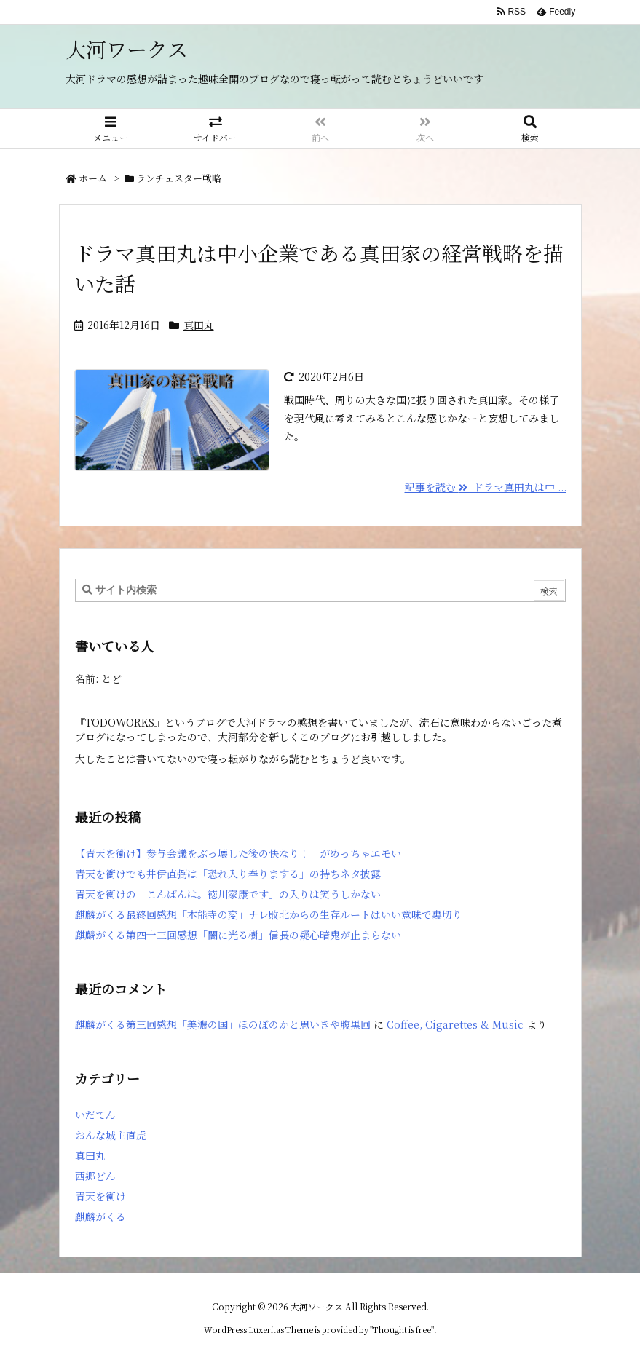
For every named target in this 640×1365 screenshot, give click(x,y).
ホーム (93, 178)
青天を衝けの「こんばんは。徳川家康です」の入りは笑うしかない (228, 894)
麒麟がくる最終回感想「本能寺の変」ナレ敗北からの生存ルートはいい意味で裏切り (268, 914)
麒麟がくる (100, 1216)
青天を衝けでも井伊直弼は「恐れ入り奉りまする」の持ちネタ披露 (228, 873)
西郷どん (95, 1175)
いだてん (95, 1114)
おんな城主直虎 (110, 1135)
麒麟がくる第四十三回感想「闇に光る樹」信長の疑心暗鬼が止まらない (238, 934)
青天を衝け (100, 1196)
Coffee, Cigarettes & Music (455, 1024)
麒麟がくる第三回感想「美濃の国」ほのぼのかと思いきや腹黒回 (223, 1024)
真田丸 (198, 324)
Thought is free (402, 1329)
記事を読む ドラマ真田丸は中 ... (485, 487)
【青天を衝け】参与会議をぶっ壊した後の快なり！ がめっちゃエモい (238, 853)
